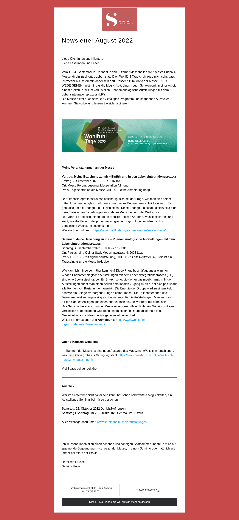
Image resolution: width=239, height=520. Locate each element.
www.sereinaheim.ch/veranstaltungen (122, 422)
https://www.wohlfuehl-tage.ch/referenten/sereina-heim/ (129, 230)
